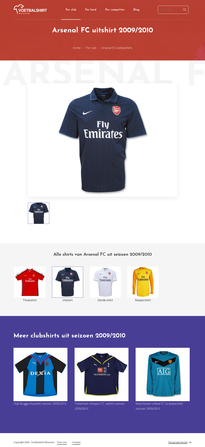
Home (77, 48)
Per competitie (114, 9)
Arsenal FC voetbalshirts (117, 48)
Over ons (62, 442)
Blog (136, 9)
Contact (76, 442)
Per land (90, 9)
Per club (70, 9)
